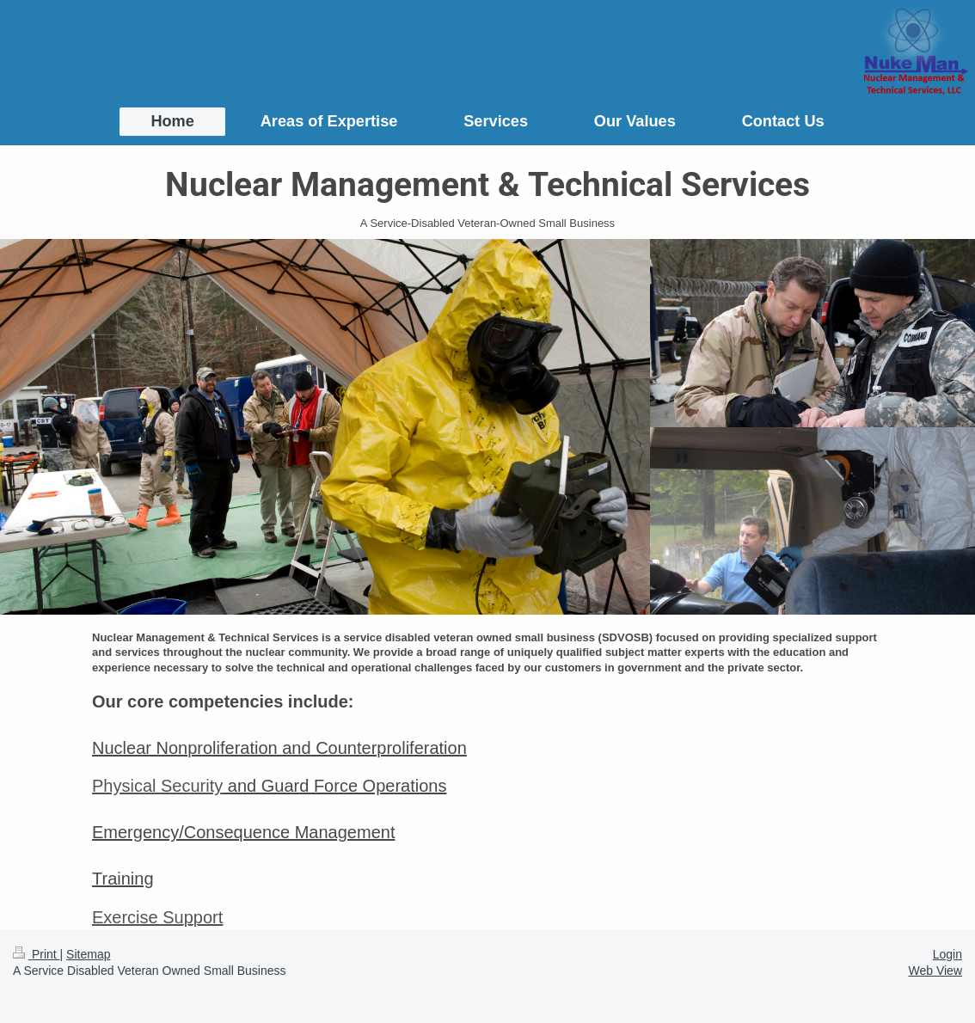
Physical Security (157, 785)
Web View (935, 970)
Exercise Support (157, 917)
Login (947, 954)
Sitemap (88, 954)
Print (36, 954)
